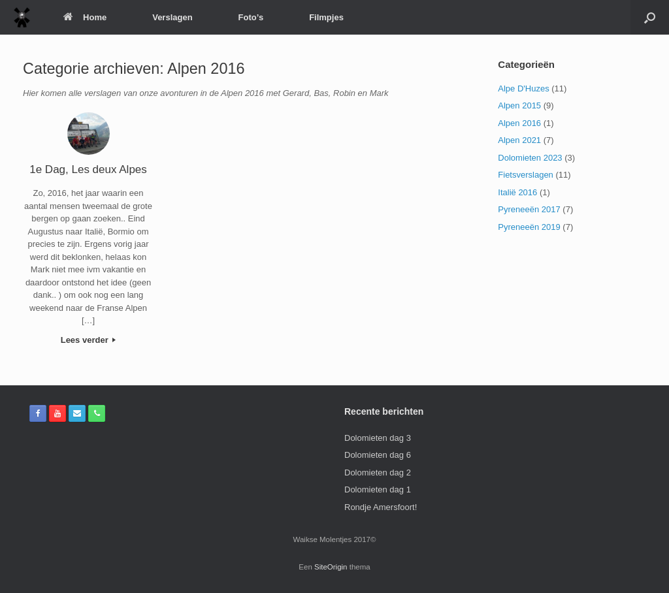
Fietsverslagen (525, 175)
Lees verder (88, 340)
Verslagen (172, 17)
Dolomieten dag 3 (377, 438)
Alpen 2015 (519, 105)
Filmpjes (326, 17)
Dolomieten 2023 (530, 158)
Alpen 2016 (519, 123)
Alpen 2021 (519, 140)
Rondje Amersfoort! (380, 507)
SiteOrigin (331, 567)
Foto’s (251, 17)
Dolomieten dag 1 (377, 489)
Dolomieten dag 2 (377, 472)
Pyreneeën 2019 (529, 227)
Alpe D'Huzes (523, 88)
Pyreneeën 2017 (529, 209)
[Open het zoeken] (649, 17)
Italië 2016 (517, 192)
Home (84, 17)
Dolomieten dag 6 (377, 455)
